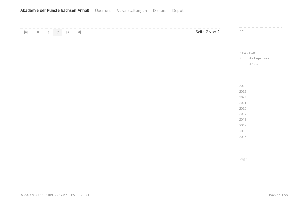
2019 (242, 114)
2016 (242, 131)
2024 (242, 85)
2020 (242, 108)
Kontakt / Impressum (255, 58)
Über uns (103, 10)
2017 (242, 125)
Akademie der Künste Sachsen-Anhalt (54, 10)
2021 (242, 103)
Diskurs (159, 10)
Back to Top (278, 195)
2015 (242, 136)
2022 (242, 97)
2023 (242, 91)
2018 (242, 119)
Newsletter (247, 52)
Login (243, 158)
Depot (178, 10)
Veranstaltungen (132, 10)
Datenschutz (249, 64)
